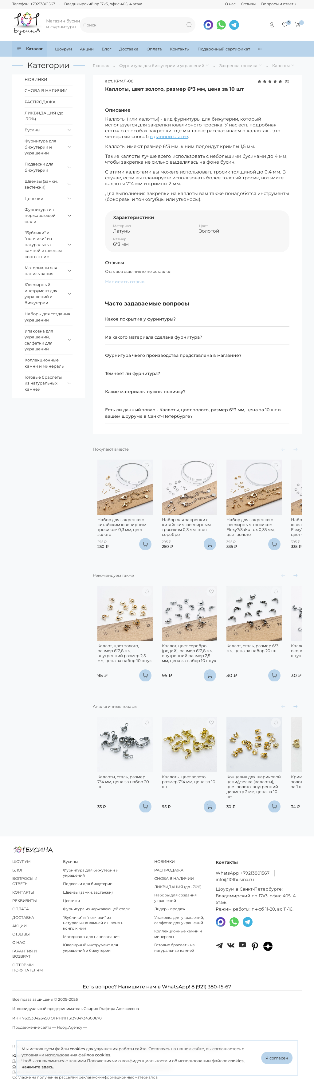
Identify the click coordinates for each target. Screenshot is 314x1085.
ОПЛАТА (20, 909)
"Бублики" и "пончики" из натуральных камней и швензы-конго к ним (44, 244)
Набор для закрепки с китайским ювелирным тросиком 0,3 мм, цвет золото (123, 532)
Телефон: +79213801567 (33, 4)
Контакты (180, 48)
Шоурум (63, 48)
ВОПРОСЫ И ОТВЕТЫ (24, 881)
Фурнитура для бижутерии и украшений (161, 65)
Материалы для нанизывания (41, 270)
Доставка (129, 48)
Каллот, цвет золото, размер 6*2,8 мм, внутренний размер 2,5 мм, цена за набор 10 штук (123, 667)
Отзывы (248, 4)
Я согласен (276, 1057)
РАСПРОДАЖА (40, 101)
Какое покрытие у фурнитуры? (140, 319)
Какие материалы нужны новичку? (145, 391)
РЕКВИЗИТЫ (24, 901)
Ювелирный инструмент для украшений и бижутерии (41, 293)
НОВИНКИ (36, 79)
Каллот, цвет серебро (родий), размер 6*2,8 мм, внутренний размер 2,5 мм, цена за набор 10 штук (196, 670)
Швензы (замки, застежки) (41, 184)
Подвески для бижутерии (39, 167)
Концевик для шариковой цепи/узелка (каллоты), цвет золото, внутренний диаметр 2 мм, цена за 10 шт (269, 804)
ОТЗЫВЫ (21, 934)
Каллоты (281, 65)
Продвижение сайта (31, 1028)
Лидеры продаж (169, 909)
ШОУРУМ (21, 862)
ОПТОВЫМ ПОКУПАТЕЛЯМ (27, 968)
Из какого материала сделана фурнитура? (153, 337)
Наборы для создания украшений (47, 316)
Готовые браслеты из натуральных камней (43, 383)
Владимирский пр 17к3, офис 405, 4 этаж (103, 4)
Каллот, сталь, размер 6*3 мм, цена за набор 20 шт (268, 664)
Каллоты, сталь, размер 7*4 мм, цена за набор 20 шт (120, 799)
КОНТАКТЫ (23, 892)
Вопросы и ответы (278, 4)
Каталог (30, 48)
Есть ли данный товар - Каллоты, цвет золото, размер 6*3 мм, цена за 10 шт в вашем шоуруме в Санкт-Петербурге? (193, 413)
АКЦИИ (19, 926)
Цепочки (34, 198)
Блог (106, 48)
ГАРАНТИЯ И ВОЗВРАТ (24, 954)
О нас (230, 4)
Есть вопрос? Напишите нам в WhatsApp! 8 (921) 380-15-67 (157, 987)
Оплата (154, 48)
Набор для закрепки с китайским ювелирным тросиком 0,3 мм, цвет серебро (189, 535)
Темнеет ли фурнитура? (132, 373)
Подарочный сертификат (224, 48)
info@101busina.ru (235, 880)
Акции (87, 48)
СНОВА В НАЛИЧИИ (46, 90)
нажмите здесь (37, 1066)
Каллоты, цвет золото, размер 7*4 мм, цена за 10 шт (195, 799)
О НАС (18, 943)
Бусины (32, 129)
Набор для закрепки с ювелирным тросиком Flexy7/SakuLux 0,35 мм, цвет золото (267, 535)
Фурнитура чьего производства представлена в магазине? (173, 355)
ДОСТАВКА (23, 917)
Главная (101, 65)
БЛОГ (17, 870)
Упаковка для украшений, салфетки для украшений (39, 340)
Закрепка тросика (238, 65)
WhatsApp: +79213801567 (242, 873)
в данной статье (169, 136)
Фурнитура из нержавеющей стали (40, 215)
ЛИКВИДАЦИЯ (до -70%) (44, 116)
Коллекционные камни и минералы (45, 363)
